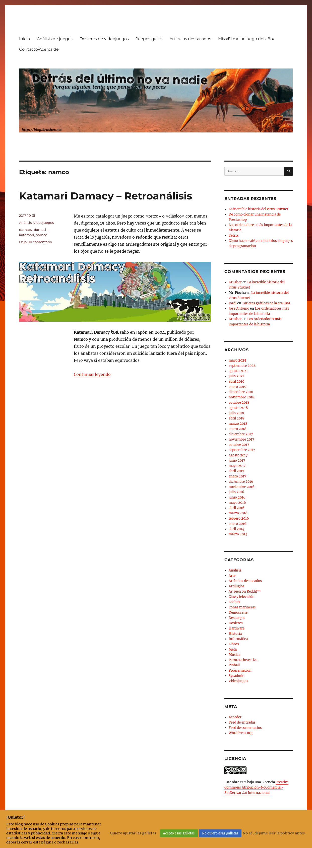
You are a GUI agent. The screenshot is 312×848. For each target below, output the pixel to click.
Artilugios (236, 586)
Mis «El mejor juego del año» (246, 38)
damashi (41, 230)
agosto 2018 (238, 408)
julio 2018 (236, 413)
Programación (240, 670)
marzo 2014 (238, 534)
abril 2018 (236, 418)
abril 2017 (236, 471)
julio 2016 (236, 492)
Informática (238, 639)
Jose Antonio (239, 308)
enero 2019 (237, 387)
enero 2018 (237, 429)
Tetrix (233, 235)
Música (234, 655)
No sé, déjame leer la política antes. (274, 833)
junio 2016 (237, 497)
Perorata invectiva (243, 660)
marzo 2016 (238, 513)
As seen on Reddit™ (245, 591)
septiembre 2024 (242, 366)
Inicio (24, 38)
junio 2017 (237, 460)
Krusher (235, 282)
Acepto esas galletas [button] (179, 833)
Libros (234, 644)
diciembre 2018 (241, 392)
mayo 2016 (237, 503)
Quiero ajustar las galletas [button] (133, 833)
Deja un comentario (35, 242)
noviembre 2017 (241, 439)
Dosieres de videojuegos (104, 38)
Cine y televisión (242, 597)
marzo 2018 (238, 423)
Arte (232, 576)
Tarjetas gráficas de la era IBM (266, 303)
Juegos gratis (149, 38)
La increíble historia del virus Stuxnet (258, 209)
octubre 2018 (239, 402)
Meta (233, 649)
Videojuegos (43, 223)
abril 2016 (236, 508)
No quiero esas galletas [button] (220, 833)
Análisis (25, 223)
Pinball (234, 665)
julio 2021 (236, 376)
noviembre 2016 (242, 487)
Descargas (237, 618)
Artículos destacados (190, 38)
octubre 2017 (239, 445)
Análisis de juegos (55, 38)
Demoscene (238, 612)
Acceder (235, 717)
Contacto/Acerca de (39, 49)
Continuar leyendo (92, 374)
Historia (235, 633)
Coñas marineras (242, 607)
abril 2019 (236, 381)
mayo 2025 (237, 360)
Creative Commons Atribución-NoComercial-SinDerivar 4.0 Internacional (256, 787)
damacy (25, 230)
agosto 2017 (238, 455)
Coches (234, 602)
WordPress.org (241, 733)
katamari (26, 235)
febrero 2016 (239, 518)
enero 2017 (237, 476)
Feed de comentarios (245, 728)
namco (41, 235)
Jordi (232, 303)
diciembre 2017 (241, 434)
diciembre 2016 (241, 481)
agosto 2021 (238, 371)
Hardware (236, 628)
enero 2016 (237, 524)
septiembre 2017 (242, 450)
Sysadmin (236, 676)
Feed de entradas (242, 722)
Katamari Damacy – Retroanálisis (105, 196)
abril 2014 (236, 529)
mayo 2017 (237, 466)
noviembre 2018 (241, 397)
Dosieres (236, 623)
